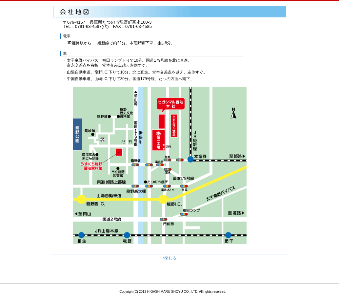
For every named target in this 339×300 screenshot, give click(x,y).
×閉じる (169, 258)
